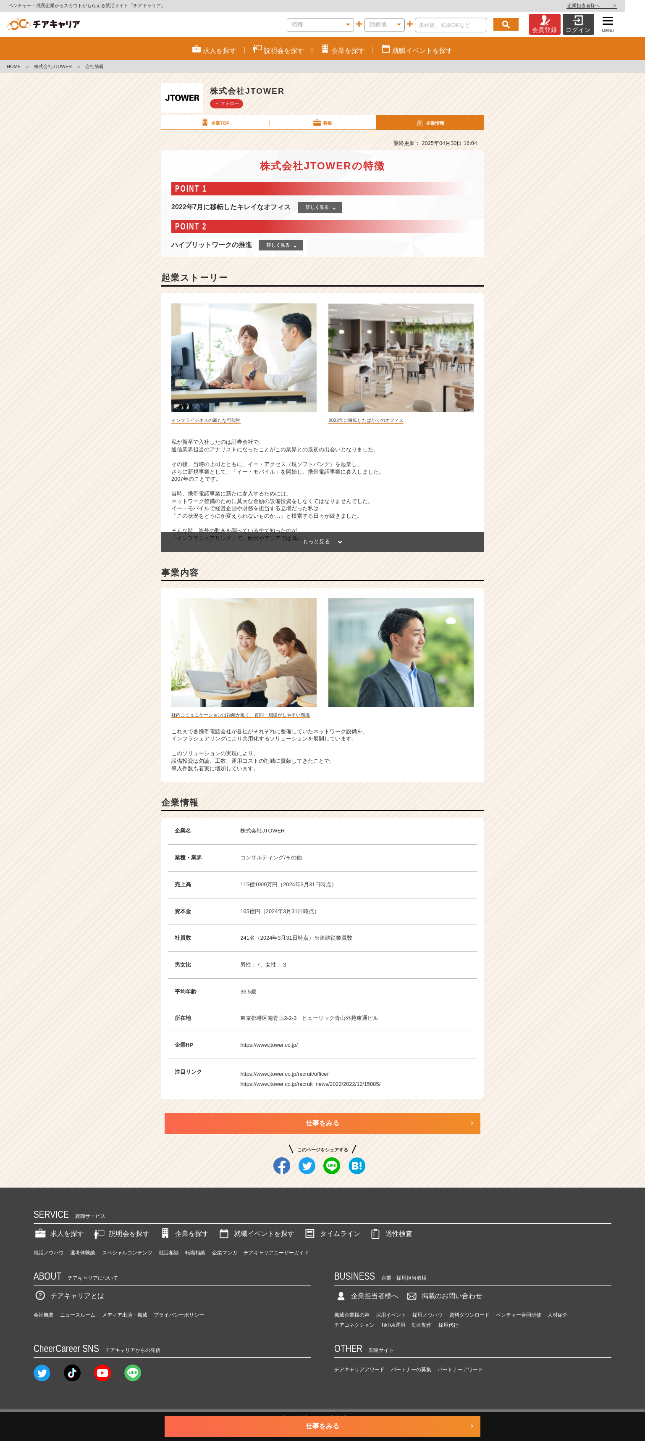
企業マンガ (224, 1253)
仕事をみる (322, 1123)
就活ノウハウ (49, 1253)
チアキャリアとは (69, 1295)
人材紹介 (558, 1315)
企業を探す (183, 1233)
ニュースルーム (77, 1315)
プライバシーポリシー (179, 1315)
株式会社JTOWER (53, 66)
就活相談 (169, 1253)
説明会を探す (120, 1233)
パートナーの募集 (411, 1370)
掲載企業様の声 (352, 1315)
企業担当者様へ (611, 5)
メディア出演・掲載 (124, 1315)
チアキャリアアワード (359, 1370)
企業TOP (214, 123)
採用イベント (391, 1315)
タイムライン (331, 1233)
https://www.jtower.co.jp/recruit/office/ (284, 1074)
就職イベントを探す (255, 1233)
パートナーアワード (460, 1370)
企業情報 (429, 123)
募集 (322, 123)
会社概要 (44, 1315)
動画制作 (422, 1325)
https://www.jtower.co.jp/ (269, 1045)
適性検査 (390, 1233)
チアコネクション (354, 1325)
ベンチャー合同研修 (518, 1315)
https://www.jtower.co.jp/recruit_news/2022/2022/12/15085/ (310, 1084)
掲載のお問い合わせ (443, 1295)
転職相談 (195, 1253)
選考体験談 (82, 1253)
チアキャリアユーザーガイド (276, 1253)
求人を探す (59, 1233)
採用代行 (448, 1325)
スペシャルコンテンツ (127, 1253)
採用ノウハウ (427, 1315)
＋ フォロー (227, 103)
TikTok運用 (393, 1325)
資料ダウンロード (469, 1315)
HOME (14, 66)
